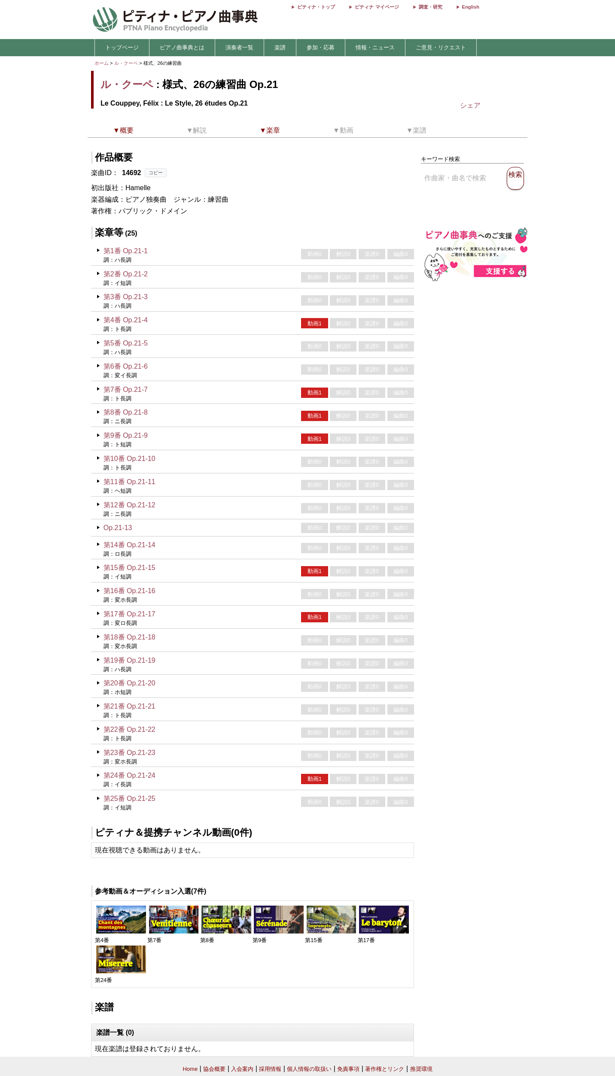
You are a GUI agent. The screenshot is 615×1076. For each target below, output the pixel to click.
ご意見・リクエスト (441, 47)
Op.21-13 (118, 527)
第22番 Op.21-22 (129, 729)
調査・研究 (430, 6)
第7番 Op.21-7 (126, 389)
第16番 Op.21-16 (129, 590)
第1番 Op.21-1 (126, 251)
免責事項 (348, 1069)
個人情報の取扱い (309, 1069)
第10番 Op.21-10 (129, 458)
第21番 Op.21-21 (129, 706)
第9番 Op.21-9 (126, 435)
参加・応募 (321, 47)
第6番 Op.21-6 (126, 366)
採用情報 (270, 1069)
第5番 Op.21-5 (126, 343)
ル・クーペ (126, 63)
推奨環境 (421, 1069)
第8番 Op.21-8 (126, 412)
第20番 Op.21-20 (129, 683)
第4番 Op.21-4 (126, 320)
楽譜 (280, 47)
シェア (470, 105)
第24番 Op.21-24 (129, 775)
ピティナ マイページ (377, 6)
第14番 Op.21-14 (129, 545)
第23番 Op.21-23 (129, 752)
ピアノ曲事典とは (182, 47)
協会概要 (214, 1069)
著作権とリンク (384, 1069)
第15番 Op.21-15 (129, 567)
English (470, 6)
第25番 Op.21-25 (129, 798)
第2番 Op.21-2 (126, 274)
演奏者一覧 (239, 47)
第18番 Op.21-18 (129, 637)
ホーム (101, 63)
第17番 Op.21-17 (129, 614)
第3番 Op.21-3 (126, 296)
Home (190, 1069)
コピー (156, 172)
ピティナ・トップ (316, 6)
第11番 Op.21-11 (129, 481)
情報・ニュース (375, 47)
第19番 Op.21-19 (129, 660)
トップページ (122, 47)
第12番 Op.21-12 (129, 505)
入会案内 (242, 1069)
